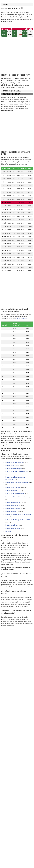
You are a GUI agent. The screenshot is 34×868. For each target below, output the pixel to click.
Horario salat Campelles (13, 487)
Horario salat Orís (11, 525)
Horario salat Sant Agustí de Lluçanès (17, 520)
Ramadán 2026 (22, 319)
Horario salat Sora (11, 490)
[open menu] (30, 3)
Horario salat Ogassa (12, 465)
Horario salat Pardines (12, 508)
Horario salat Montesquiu (13, 468)
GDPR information (7, 635)
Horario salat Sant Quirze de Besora (17, 497)
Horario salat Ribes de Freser (14, 494)
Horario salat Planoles (12, 528)
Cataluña (5, 4)
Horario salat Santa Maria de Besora (17, 482)
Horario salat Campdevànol (14, 462)
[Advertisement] (17, 57)
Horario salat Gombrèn (12, 502)
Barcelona (8, 531)
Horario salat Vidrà (11, 511)
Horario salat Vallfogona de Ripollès (16, 472)
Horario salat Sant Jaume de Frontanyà (18, 514)
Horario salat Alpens (11, 505)
